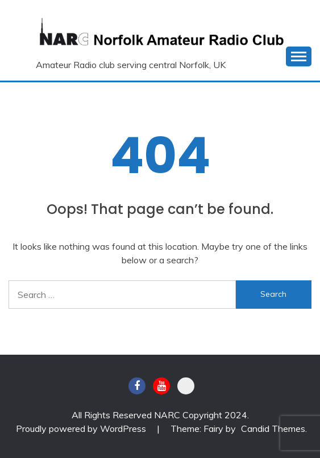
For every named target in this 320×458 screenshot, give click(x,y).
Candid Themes (273, 428)
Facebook (137, 385)
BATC (185, 385)
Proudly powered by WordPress (82, 428)
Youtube (161, 385)
